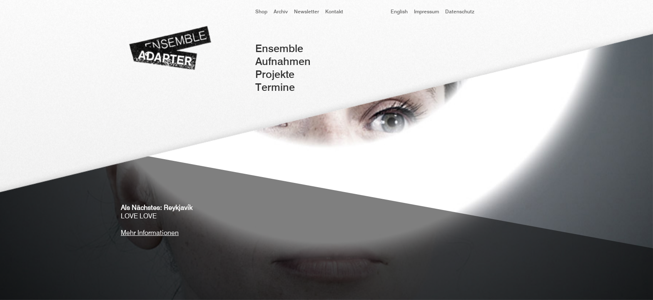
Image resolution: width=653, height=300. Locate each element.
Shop (261, 12)
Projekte (274, 75)
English (399, 12)
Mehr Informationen (150, 233)
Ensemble (279, 49)
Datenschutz (459, 12)
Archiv (281, 12)
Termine (275, 88)
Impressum (426, 12)
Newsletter (306, 12)
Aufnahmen (283, 62)
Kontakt (334, 12)
